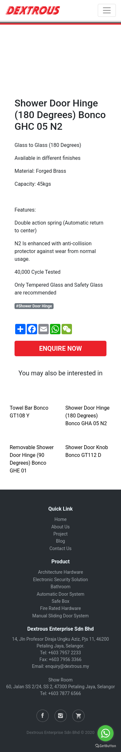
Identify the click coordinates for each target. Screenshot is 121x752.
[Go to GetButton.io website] (105, 745)
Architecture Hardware (60, 572)
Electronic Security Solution (60, 579)
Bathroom (60, 586)
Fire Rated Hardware (60, 608)
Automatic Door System (61, 594)
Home (61, 519)
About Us (60, 526)
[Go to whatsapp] (105, 733)
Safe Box (60, 601)
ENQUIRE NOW (60, 348)
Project (60, 533)
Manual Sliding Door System (60, 615)
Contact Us (60, 548)
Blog (60, 541)
